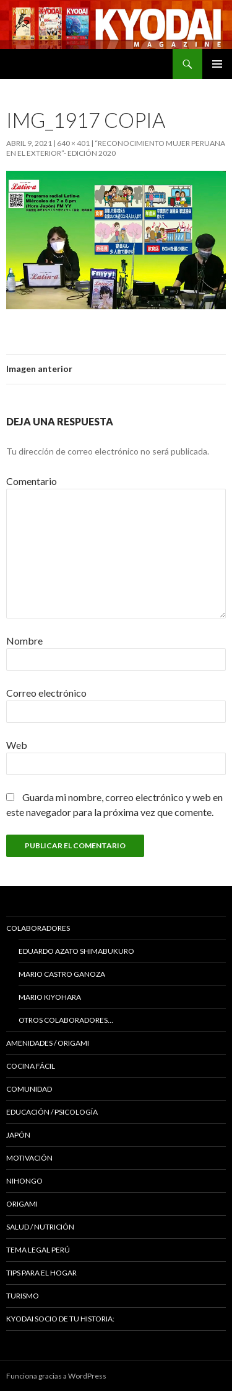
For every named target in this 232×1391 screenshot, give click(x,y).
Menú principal (217, 64)
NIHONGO (24, 1180)
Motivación (29, 1157)
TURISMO (22, 1295)
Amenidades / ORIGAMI (47, 1043)
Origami (22, 1203)
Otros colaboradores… (66, 1020)
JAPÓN (18, 1135)
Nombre (24, 640)
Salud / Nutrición (40, 1226)
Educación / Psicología (52, 1112)
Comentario (31, 481)
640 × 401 (73, 143)
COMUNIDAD (29, 1089)
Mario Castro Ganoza (62, 974)
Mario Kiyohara (50, 997)
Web (16, 745)
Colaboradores (38, 928)
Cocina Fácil (30, 1066)
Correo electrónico (46, 693)
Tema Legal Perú (38, 1249)
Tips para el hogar (41, 1272)
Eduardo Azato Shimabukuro (76, 951)
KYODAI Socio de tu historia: (61, 1318)
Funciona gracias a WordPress (56, 1375)
